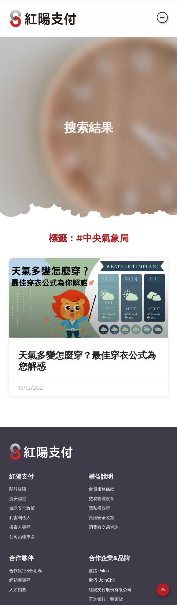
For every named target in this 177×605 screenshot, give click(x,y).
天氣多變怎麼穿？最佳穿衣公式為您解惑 (87, 361)
